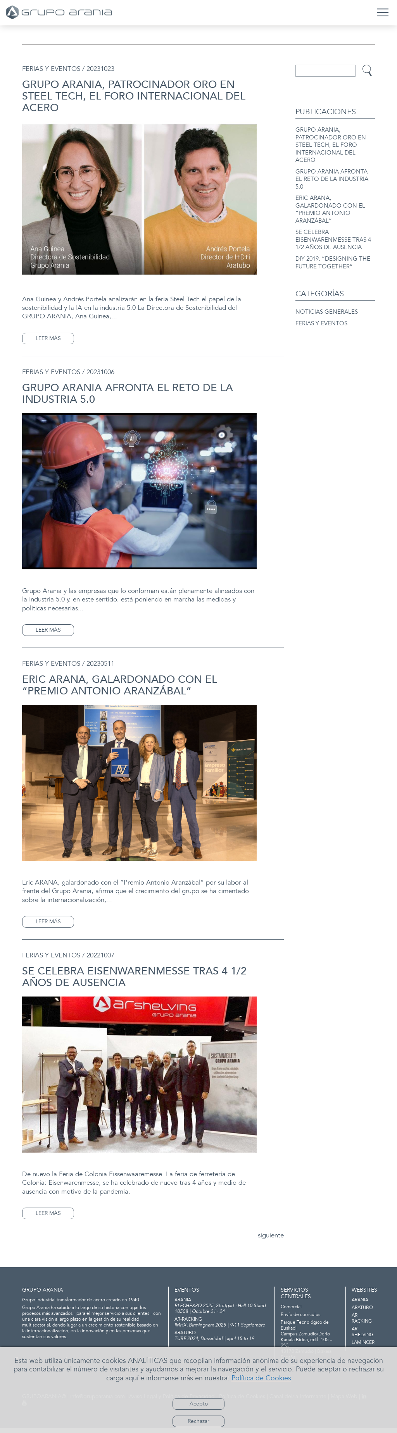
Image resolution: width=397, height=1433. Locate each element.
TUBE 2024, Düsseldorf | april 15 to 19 (221, 1341)
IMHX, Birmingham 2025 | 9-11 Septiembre (221, 1327)
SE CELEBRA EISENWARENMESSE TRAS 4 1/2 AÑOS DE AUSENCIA (333, 236)
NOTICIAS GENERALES (326, 307)
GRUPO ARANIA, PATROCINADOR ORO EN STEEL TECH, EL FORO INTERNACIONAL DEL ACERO (330, 145)
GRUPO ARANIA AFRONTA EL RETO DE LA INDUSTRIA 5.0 (331, 178)
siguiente (269, 1236)
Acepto (199, 1403)
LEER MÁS (48, 338)
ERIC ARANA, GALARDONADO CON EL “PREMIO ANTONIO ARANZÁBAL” (330, 207)
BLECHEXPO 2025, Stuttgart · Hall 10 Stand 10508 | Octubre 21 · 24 (221, 1311)
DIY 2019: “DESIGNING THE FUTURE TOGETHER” (332, 258)
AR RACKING (362, 1324)
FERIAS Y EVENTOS (321, 318)
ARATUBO (362, 1313)
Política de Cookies (261, 1378)
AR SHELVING (362, 1337)
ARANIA (360, 1305)
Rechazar (198, 1421)
